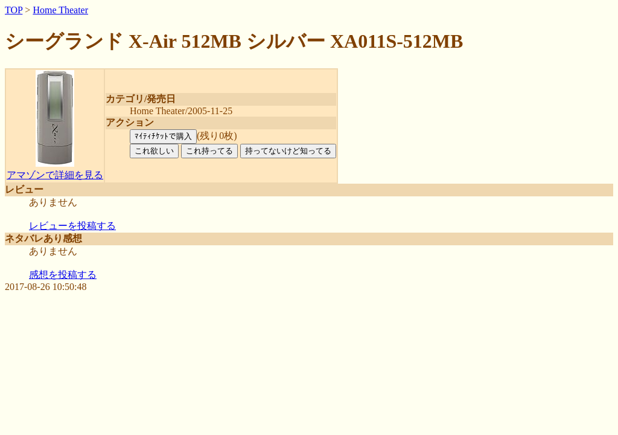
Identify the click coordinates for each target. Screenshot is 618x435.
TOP (13, 10)
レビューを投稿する (72, 226)
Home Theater (60, 10)
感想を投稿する (63, 274)
